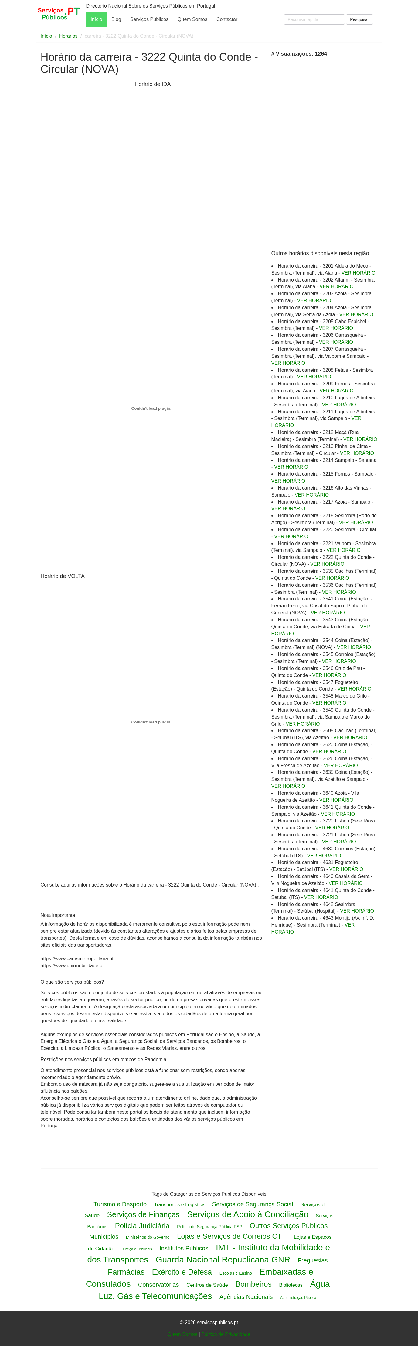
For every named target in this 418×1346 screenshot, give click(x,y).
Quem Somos (192, 19)
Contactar (226, 19)
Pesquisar (359, 19)
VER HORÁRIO (359, 272)
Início (96, 19)
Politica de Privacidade (225, 1334)
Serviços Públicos (149, 19)
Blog (116, 19)
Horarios (68, 36)
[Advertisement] (86, 175)
